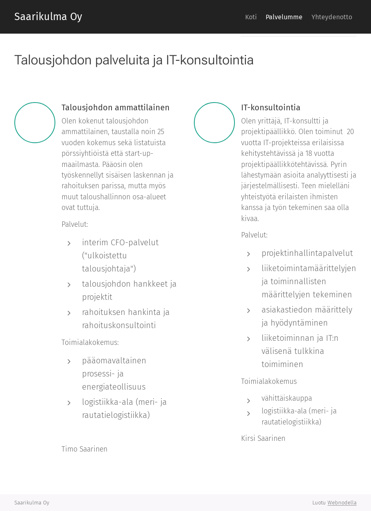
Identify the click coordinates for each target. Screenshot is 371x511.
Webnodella (342, 503)
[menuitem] (236, 17)
